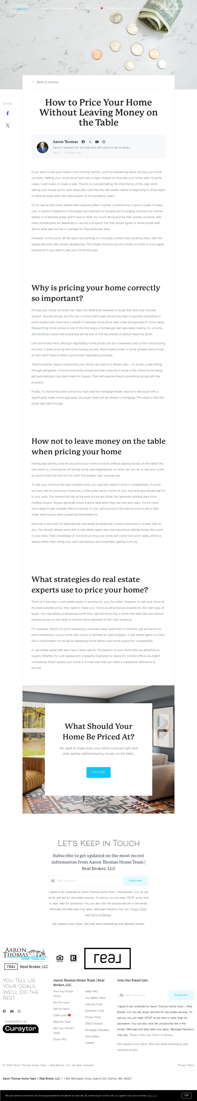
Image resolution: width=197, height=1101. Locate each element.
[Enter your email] (89, 880)
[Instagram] (19, 1011)
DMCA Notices (94, 1023)
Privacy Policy (93, 1017)
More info (152, 1095)
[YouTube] (12, 1011)
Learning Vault (93, 1004)
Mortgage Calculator (97, 1030)
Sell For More (61, 1009)
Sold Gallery (92, 1036)
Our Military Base (121, 8)
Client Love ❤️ (93, 8)
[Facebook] (4, 1011)
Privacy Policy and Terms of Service (151, 1035)
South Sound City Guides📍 (58, 8)
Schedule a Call (94, 1011)
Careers (90, 1043)
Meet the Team (62, 1022)
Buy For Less (61, 1002)
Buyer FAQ (59, 1039)
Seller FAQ (91, 991)
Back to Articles (47, 82)
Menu (142, 9)
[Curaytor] (20, 1032)
